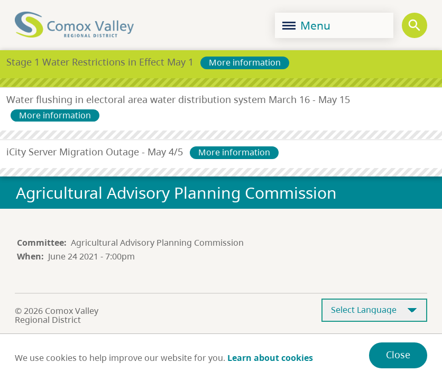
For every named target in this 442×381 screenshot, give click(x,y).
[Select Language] (374, 310)
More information (245, 62)
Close (398, 354)
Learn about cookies (270, 358)
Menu (306, 25)
